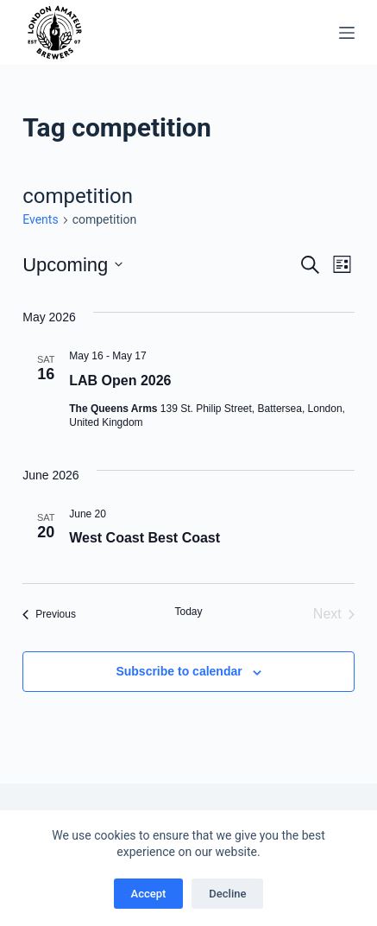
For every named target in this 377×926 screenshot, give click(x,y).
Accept (149, 893)
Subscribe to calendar (179, 671)
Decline (227, 893)
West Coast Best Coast (144, 537)
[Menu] (347, 33)
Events (40, 219)
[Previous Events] (49, 614)
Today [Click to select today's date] (188, 612)
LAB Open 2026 (120, 380)
